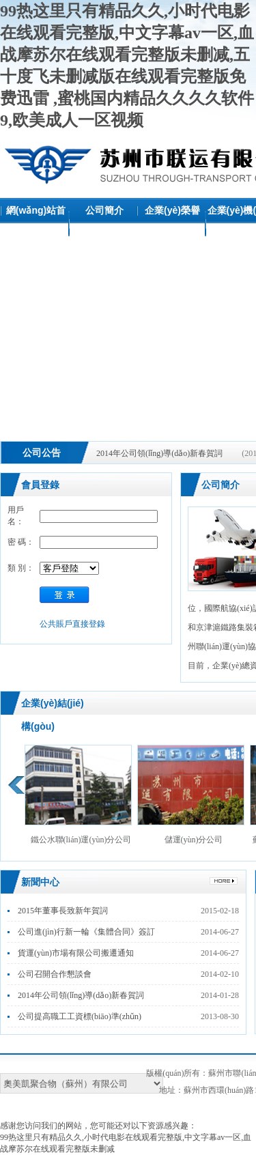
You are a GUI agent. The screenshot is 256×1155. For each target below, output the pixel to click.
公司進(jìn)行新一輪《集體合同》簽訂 (86, 932)
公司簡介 (104, 210)
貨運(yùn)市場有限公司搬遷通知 (76, 953)
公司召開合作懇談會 (54, 974)
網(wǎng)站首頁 (36, 223)
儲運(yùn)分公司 (190, 794)
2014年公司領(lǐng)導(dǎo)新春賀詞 (159, 453)
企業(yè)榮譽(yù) (172, 223)
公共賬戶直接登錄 (72, 624)
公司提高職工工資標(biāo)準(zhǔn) (79, 1016)
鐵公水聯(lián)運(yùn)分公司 (78, 794)
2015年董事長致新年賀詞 (63, 910)
